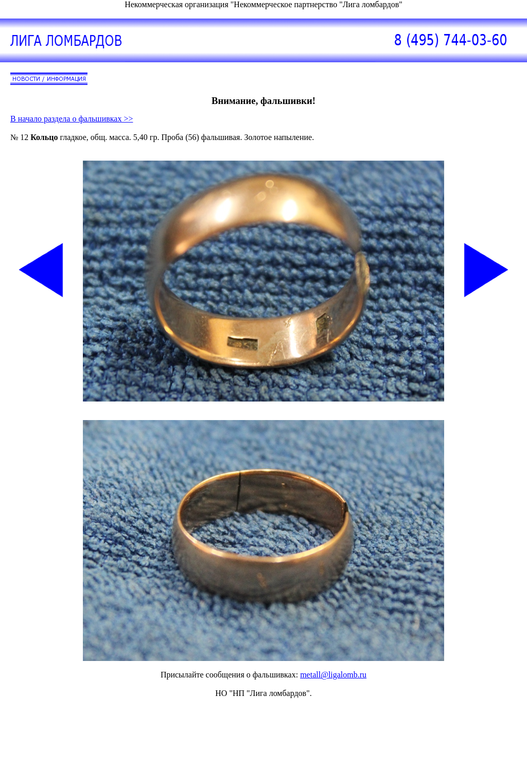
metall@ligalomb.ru (333, 674)
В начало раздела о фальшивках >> (71, 118)
